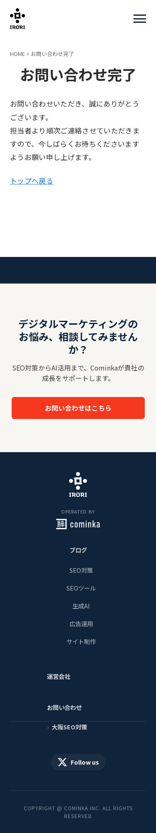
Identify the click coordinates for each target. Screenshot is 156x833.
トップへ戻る (31, 180)
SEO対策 (81, 570)
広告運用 (81, 623)
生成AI (81, 605)
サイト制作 (81, 641)
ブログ (78, 549)
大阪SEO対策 (69, 726)
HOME (17, 54)
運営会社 (58, 676)
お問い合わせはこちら (78, 408)
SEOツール (81, 588)
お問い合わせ (64, 707)
